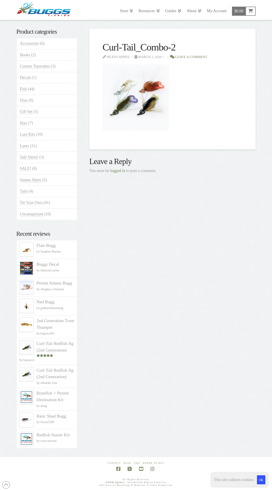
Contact (114, 463)
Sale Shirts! (29, 157)
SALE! (25, 168)
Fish (23, 89)
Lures (24, 146)
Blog (127, 463)
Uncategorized (31, 214)
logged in (117, 170)
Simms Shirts (30, 180)
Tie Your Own (31, 202)
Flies (24, 100)
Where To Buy (154, 463)
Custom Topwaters (35, 66)
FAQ (137, 463)
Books (25, 55)
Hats (23, 123)
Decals (25, 77)
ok (261, 479)
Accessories (29, 43)
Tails (24, 191)
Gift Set (26, 111)
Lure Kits (27, 134)
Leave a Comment (188, 57)
